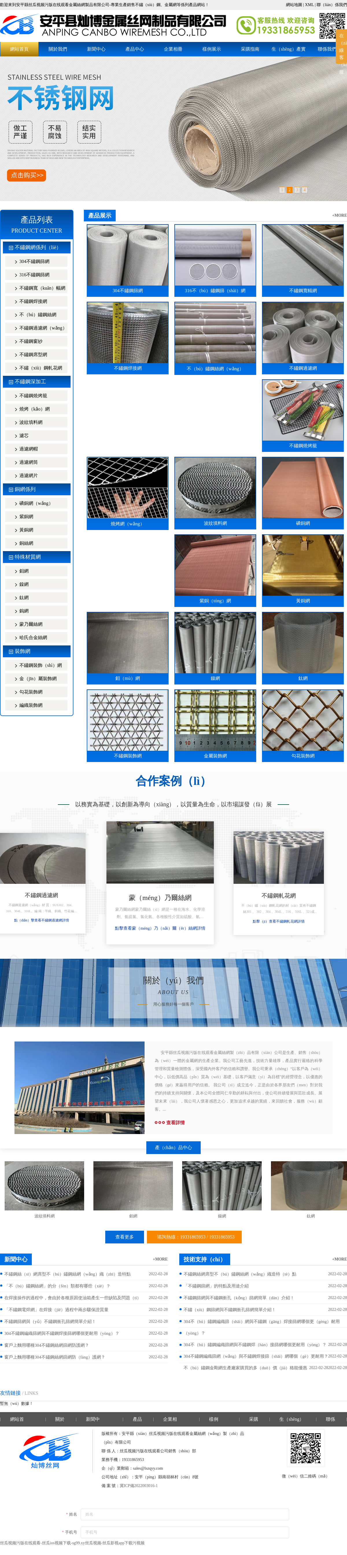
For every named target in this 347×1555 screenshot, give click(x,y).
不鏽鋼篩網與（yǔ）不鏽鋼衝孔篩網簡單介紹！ (50, 1321)
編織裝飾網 (26, 706)
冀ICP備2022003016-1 (139, 1486)
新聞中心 (96, 49)
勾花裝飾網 (26, 692)
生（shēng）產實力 (288, 51)
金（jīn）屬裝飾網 (33, 679)
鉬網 (19, 571)
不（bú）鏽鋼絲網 (33, 315)
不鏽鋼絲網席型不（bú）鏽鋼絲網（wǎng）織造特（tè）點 (240, 1274)
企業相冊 (173, 49)
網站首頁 (19, 49)
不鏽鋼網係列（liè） (38, 247)
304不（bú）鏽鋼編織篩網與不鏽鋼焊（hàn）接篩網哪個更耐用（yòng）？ (255, 1344)
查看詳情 (170, 1123)
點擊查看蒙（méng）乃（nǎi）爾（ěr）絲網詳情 (173, 929)
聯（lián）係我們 (332, 5)
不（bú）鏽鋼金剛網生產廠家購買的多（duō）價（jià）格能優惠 (245, 1368)
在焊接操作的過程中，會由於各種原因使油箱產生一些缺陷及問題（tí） (72, 1297)
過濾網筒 (24, 463)
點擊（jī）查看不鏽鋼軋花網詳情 (292, 920)
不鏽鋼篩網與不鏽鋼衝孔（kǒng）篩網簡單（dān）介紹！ (239, 1297)
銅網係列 (25, 489)
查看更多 (124, 1236)
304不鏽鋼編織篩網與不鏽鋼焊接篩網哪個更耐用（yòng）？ (61, 1333)
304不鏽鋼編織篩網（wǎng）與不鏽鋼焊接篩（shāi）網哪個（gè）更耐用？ (256, 1356)
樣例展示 (211, 49)
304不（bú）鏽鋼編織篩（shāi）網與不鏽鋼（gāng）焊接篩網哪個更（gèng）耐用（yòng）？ (262, 1327)
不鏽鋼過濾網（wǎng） (38, 328)
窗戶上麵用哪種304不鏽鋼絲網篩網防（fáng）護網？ (54, 1357)
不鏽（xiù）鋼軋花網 (36, 368)
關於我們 (58, 49)
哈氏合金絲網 (28, 638)
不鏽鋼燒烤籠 (28, 396)
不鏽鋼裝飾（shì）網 (36, 666)
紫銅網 (21, 517)
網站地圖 (294, 5)
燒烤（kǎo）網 (30, 409)
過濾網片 (24, 476)
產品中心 (134, 49)
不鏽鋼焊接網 (28, 302)
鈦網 (19, 598)
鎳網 (19, 585)
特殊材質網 (28, 557)
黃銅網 (21, 530)
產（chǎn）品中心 (173, 1147)
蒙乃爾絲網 (26, 625)
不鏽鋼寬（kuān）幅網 (37, 289)
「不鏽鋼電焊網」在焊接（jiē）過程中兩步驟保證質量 (56, 1309)
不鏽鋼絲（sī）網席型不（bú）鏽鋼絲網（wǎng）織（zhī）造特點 (67, 1274)
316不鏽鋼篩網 (29, 275)
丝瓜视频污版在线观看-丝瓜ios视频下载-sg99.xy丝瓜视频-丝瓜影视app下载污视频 (72, 1543)
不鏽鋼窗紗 (26, 342)
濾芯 (19, 436)
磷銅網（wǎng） (31, 504)
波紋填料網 (26, 423)
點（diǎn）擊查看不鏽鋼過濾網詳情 (54, 920)
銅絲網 (21, 544)
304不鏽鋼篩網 (29, 262)
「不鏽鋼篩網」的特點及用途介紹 (216, 1286)
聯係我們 (327, 49)
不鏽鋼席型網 (28, 355)
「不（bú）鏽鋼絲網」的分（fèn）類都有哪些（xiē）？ (57, 1286)
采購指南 (250, 49)
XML (309, 5)
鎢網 (19, 611)
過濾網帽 (24, 449)
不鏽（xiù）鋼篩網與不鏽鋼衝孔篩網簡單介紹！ (230, 1309)
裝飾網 (22, 651)
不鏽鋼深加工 (30, 381)
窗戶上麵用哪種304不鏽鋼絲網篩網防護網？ (46, 1345)
